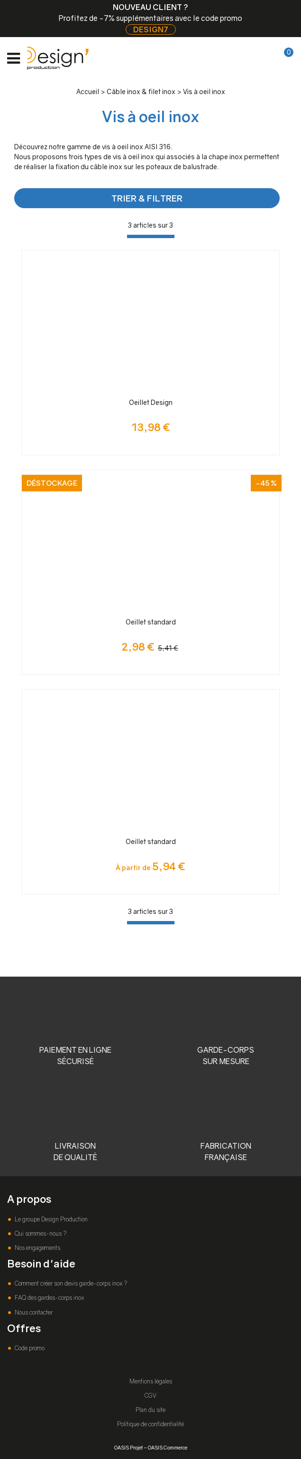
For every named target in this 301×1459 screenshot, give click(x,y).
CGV (150, 1395)
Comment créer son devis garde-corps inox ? (70, 1283)
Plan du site (150, 1409)
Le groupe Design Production (50, 1219)
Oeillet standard (151, 622)
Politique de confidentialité (150, 1424)
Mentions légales (150, 1381)
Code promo (29, 1348)
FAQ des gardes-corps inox (48, 1297)
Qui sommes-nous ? (39, 1233)
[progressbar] (150, 236)
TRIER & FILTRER (146, 198)
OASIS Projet (128, 1447)
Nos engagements (36, 1247)
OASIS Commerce (167, 1447)
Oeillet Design (151, 402)
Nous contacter (33, 1312)
